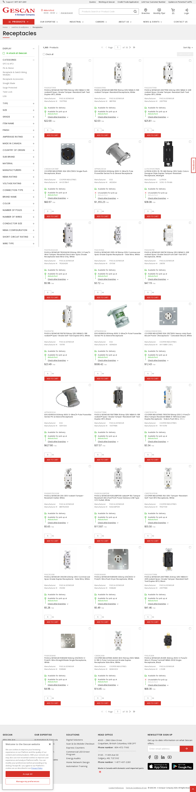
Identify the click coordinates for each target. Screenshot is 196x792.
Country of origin (14, 150)
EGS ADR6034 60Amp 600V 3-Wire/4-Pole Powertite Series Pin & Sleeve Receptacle (117, 334)
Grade (6, 116)
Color (6, 203)
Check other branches (57, 117)
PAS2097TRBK (151, 574)
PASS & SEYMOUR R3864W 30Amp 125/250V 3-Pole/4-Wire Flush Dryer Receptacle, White (115, 578)
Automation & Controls (46, 740)
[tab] (19, 48)
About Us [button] (124, 21)
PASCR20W (49, 574)
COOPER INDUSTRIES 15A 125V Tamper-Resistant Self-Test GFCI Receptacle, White (166, 497)
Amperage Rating (13, 136)
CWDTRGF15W (151, 493)
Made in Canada (12, 143)
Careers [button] (100, 21)
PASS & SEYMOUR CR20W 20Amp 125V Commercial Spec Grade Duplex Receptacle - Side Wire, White (67, 578)
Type (5, 103)
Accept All (28, 774)
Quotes (92, 2)
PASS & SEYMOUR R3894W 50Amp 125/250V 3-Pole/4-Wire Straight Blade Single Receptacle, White (65, 660)
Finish (6, 130)
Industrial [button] (75, 21)
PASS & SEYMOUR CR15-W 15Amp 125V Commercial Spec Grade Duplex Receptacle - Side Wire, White (117, 253)
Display (7, 48)
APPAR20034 (100, 169)
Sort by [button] (187, 47)
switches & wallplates (20, 27)
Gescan (7, 734)
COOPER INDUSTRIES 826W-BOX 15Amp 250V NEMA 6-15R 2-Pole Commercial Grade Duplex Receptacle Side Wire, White (117, 660)
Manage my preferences (27, 781)
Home (5, 27)
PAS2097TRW (151, 88)
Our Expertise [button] (47, 21)
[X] (50, 744)
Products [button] (18, 21)
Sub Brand (9, 156)
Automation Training (77, 766)
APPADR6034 (100, 331)
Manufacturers (12, 170)
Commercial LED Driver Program (78, 753)
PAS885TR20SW (51, 493)
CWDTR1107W (151, 412)
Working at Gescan (107, 2)
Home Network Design (78, 762)
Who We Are (9, 740)
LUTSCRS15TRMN (152, 169)
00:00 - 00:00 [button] (49, 13)
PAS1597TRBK (100, 412)
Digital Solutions (74, 740)
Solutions (72, 734)
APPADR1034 (50, 412)
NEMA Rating (10, 176)
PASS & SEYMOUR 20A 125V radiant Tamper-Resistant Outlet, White (64, 497)
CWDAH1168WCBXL (153, 331)
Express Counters (75, 747)
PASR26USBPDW (101, 493)
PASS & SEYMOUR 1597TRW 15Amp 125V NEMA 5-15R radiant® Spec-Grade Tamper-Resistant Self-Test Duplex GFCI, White (67, 92)
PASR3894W (50, 656)
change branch (67, 13)
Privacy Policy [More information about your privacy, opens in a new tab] (36, 768)
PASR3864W (100, 574)
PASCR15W (99, 250)
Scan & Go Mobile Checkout (80, 743)
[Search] (109, 11)
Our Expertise (43, 734)
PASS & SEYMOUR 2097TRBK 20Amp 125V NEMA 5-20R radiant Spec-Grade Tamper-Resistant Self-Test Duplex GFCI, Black (167, 579)
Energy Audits (73, 758)
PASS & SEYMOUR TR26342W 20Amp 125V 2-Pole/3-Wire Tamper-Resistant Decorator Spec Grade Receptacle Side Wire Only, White (67, 254)
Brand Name (10, 196)
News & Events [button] (151, 21)
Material (8, 163)
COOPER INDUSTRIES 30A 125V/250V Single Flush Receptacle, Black (65, 172)
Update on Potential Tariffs (180, 2)
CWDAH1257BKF (51, 169)
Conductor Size (12, 223)
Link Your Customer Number (154, 2)
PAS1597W (49, 331)
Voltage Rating (12, 183)
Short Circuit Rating (15, 236)
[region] (27, 765)
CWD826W (99, 656)
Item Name (8, 123)
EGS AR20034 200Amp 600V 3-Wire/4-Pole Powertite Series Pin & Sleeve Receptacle (113, 172)
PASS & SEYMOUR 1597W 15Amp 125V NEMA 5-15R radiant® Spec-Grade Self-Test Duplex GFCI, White (67, 334)
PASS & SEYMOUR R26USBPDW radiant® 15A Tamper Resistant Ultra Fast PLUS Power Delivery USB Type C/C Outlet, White (117, 498)
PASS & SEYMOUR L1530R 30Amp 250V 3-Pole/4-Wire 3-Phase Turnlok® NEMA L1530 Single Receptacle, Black (166, 660)
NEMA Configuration (15, 230)
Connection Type (13, 190)
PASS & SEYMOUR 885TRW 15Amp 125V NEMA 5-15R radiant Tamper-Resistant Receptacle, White (116, 91)
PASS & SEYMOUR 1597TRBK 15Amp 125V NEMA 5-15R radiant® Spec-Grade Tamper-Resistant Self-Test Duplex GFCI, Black (117, 416)
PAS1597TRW (50, 88)
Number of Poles (12, 210)
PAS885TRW (100, 88)
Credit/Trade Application (128, 2)
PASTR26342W (51, 250)
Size (5, 110)
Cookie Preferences (116, 788)
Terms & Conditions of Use (136, 788)
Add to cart (52, 135)
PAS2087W (149, 250)
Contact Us (181, 21)
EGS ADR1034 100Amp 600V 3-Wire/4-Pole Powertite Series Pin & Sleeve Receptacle (67, 415)
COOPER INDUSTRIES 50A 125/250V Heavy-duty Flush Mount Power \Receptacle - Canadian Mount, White (168, 334)
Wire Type (8, 243)
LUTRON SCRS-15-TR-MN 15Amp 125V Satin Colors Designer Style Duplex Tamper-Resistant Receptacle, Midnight (167, 173)
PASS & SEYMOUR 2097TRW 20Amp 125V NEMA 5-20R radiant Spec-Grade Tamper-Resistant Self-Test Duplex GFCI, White (168, 92)
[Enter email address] (164, 749)
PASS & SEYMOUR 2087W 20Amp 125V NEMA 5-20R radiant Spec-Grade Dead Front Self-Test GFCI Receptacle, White (167, 254)
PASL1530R (149, 656)
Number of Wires (12, 216)
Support (9, 2)
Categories (9, 59)
